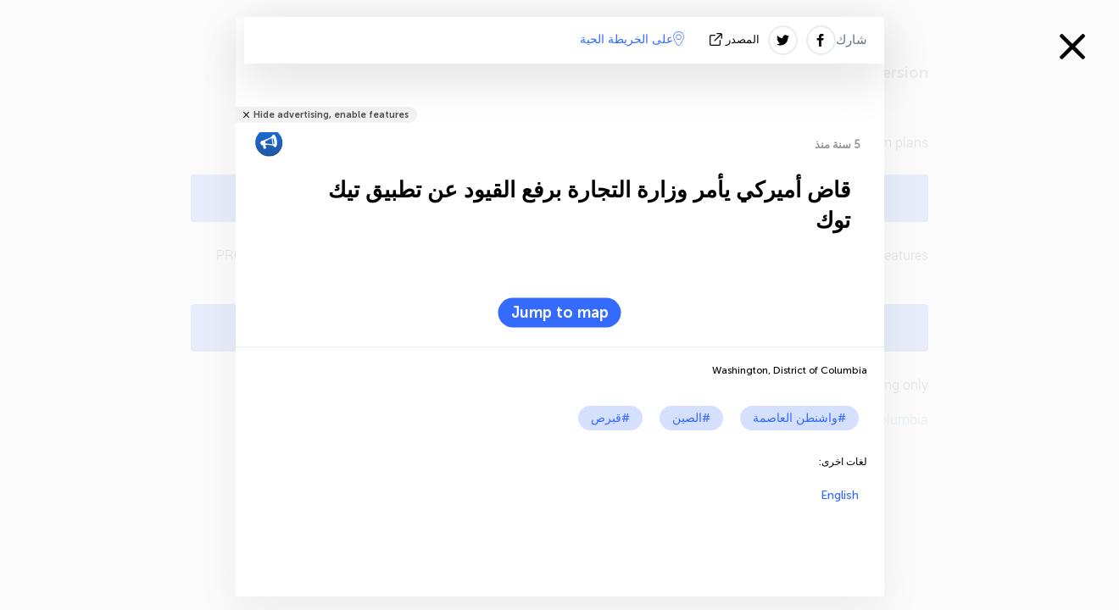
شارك (851, 39)
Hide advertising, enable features (331, 114)
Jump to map (560, 312)
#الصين (691, 418)
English (840, 495)
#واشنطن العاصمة (799, 418)
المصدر (736, 39)
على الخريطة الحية (632, 39)
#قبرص (610, 418)
